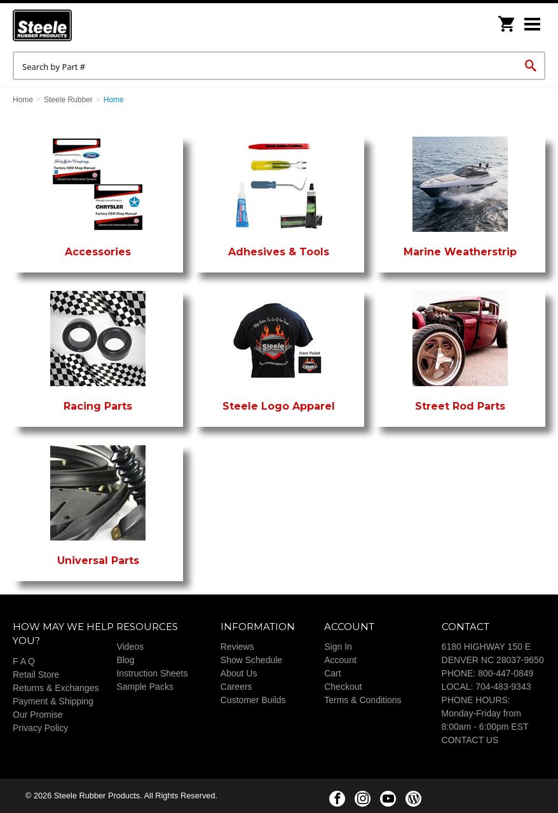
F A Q (24, 661)
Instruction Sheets (151, 673)
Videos (130, 647)
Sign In (338, 647)
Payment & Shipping (53, 701)
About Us (239, 673)
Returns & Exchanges (56, 688)
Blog (125, 660)
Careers (236, 687)
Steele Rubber (76, 25)
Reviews (237, 647)
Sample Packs (144, 687)
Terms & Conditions (362, 700)
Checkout (343, 687)
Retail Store (36, 674)
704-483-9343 (503, 687)
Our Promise (38, 714)
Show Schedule (251, 660)
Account (340, 660)
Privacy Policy (40, 728)
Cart (332, 673)
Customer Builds (253, 700)
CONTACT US (470, 740)
